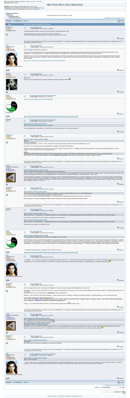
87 (14, 21)
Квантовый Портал (13, 13)
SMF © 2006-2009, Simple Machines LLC (71, 396)
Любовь (8, 73)
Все (27, 21)
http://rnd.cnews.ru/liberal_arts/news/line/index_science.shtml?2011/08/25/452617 (45, 60)
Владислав (9, 27)
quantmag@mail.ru (35, 9)
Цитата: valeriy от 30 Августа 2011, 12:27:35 (35, 191)
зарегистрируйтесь (38, 1)
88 (16, 21)
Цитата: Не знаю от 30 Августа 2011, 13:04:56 (36, 235)
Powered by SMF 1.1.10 (54, 396)
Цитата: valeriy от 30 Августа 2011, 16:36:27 (35, 340)
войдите (28, 1)
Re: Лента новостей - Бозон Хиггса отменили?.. (43, 95)
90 (20, 21)
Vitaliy (7, 95)
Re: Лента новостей (36, 27)
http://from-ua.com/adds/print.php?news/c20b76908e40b (38, 99)
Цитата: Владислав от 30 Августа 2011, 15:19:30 (36, 318)
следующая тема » (119, 17)
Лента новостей (16, 17)
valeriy (8, 165)
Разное (11, 14)
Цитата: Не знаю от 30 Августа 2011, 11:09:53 (36, 139)
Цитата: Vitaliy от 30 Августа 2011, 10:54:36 (35, 123)
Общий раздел (14, 16)
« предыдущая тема (108, 17)
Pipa (7, 45)
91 (21, 21)
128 (25, 21)
